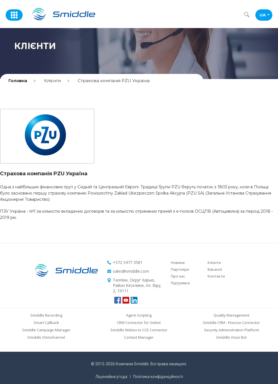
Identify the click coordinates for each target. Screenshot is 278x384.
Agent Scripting (139, 315)
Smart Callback (46, 322)
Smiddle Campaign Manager (46, 329)
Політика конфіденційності (158, 376)
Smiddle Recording (46, 315)
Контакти (216, 276)
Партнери (180, 269)
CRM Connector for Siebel (139, 322)
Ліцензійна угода (111, 376)
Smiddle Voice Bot (231, 337)
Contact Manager (139, 337)
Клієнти (214, 262)
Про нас (178, 276)
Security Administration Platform (231, 329)
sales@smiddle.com (131, 271)
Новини (178, 262)
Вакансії (215, 269)
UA (265, 15)
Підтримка (180, 282)
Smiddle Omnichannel (46, 337)
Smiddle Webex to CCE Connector (138, 329)
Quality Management (231, 315)
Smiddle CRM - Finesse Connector (231, 322)
